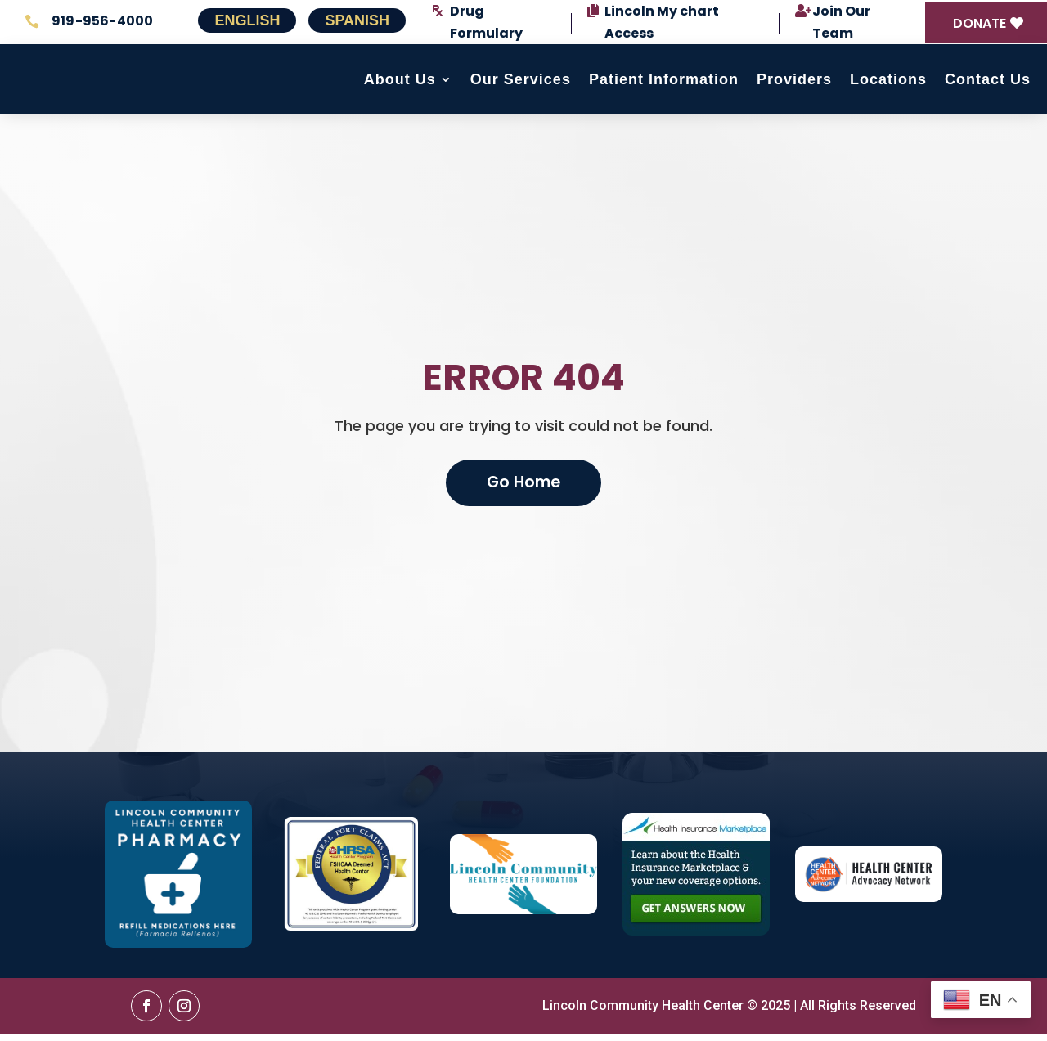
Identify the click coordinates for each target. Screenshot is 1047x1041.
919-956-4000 (102, 20)
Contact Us (988, 83)
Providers (794, 83)
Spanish (357, 20)
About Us (400, 83)
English (247, 20)
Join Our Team (841, 22)
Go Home (523, 489)
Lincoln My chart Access (661, 22)
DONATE (979, 23)
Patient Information (664, 83)
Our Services (520, 83)
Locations (888, 83)
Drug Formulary (486, 22)
